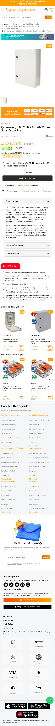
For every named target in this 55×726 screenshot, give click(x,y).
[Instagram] (22, 584)
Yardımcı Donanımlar (36, 508)
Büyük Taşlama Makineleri (38, 458)
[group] (27, 68)
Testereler (32, 475)
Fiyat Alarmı (19, 148)
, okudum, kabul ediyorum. (22, 564)
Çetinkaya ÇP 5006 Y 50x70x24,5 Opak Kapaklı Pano (40, 341)
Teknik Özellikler (14, 245)
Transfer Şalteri (34, 486)
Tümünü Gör (6, 446)
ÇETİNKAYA (5, 123)
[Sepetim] (52, 10)
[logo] (20, 10)
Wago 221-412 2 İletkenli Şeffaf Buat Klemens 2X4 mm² (40, 389)
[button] (49, 379)
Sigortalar (4, 504)
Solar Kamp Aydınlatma (9, 471)
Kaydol (46, 557)
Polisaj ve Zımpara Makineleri (39, 462)
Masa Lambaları (7, 442)
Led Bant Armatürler (8, 424)
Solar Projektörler (7, 453)
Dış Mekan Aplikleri (36, 438)
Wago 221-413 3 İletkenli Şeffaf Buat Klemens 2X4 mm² (11, 389)
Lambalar (32, 442)
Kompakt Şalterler (35, 491)
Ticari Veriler (12, 253)
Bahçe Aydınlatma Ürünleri (39, 420)
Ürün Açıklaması (9, 191)
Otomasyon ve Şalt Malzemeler (25, 24)
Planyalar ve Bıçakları (37, 466)
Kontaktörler (5, 495)
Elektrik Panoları (11, 29)
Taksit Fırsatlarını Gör (11, 156)
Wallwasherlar (34, 424)
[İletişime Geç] (50, 700)
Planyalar (32, 471)
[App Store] (16, 706)
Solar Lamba (5, 475)
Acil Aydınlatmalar (8, 429)
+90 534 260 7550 (27, 600)
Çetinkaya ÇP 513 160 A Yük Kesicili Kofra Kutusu (12, 340)
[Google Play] (39, 706)
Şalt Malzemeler (11, 26)
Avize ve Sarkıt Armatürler (11, 438)
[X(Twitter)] (11, 584)
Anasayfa (5, 24)
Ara (48, 17)
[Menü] (2, 10)
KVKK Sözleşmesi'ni (14, 564)
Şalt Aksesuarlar (7, 508)
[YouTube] (17, 584)
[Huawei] (27, 714)
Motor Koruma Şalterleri (37, 495)
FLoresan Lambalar (8, 420)
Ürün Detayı (12, 201)
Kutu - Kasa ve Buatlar (9, 500)
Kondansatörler (6, 491)
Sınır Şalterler (34, 504)
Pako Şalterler (34, 500)
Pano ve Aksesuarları (30, 26)
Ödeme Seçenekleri (30, 191)
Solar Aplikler (6, 458)
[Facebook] (6, 584)
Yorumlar (47, 191)
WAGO (5, 383)
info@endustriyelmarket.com (27, 607)
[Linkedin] (28, 584)
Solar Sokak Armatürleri (9, 466)
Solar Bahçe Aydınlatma (10, 462)
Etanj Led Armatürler (36, 429)
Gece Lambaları (6, 433)
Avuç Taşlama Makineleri (38, 453)
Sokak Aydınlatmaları (36, 433)
